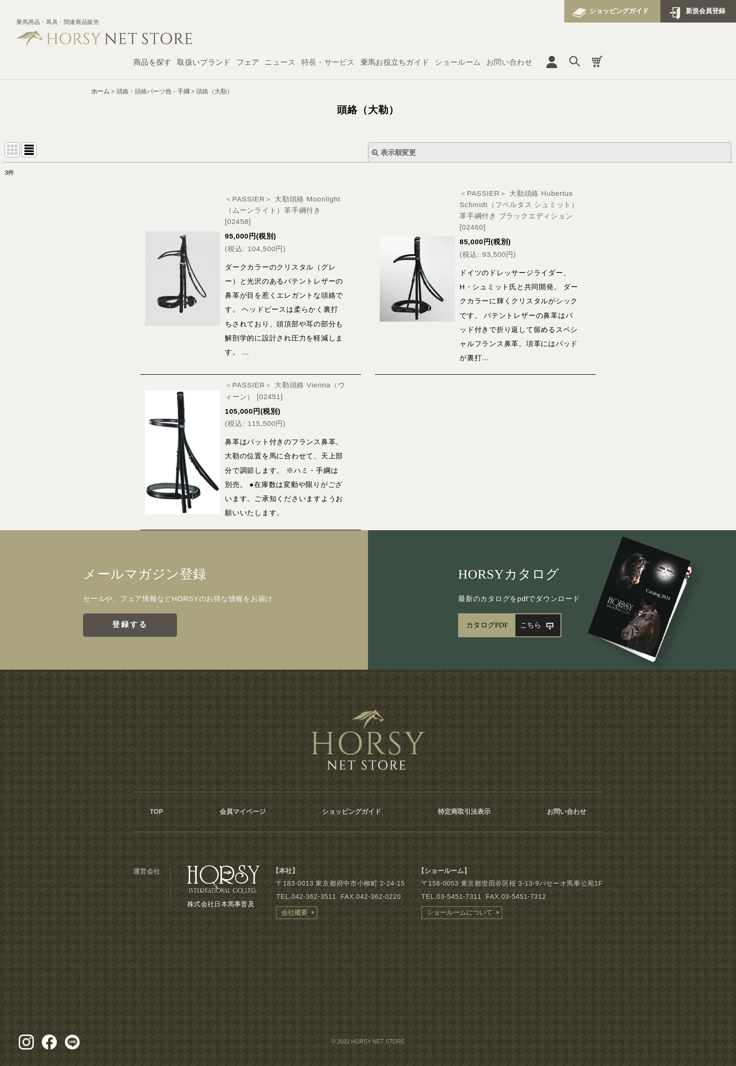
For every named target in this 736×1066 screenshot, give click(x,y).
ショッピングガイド (619, 11)
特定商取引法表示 (464, 811)
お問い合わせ (509, 62)
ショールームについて (459, 912)
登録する (130, 624)
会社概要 (294, 912)
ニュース (280, 62)
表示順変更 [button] (394, 152)
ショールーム (458, 62)
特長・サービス (328, 62)
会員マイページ (243, 811)
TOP (156, 811)
